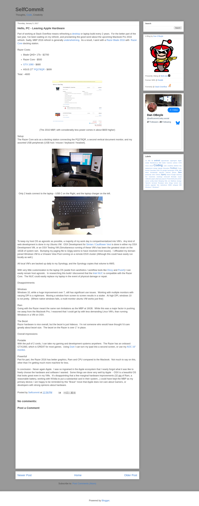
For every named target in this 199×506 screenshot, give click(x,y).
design (155, 168)
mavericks (152, 177)
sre (169, 181)
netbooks (148, 179)
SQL (166, 181)
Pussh (121, 270)
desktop (76, 34)
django (160, 168)
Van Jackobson (162, 185)
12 (146, 160)
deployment (149, 168)
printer (180, 179)
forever (147, 170)
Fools (179, 168)
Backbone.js (154, 163)
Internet (168, 172)
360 (149, 160)
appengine (173, 160)
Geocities (153, 170)
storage (179, 181)
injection (161, 172)
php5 (157, 179)
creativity (170, 165)
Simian (89, 244)
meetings (159, 177)
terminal (154, 183)
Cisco (147, 165)
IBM (180, 170)
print (175, 179)
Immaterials (153, 172)
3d (152, 160)
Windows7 (156, 187)
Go (161, 170)
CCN (179, 163)
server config (149, 181)
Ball (160, 163)
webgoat (175, 185)
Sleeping (161, 181)
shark (156, 181)
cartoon (175, 163)
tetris (166, 183)
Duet (72, 347)
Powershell (170, 179)
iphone (174, 172)
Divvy (110, 270)
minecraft (167, 177)
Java (180, 172)
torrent (176, 183)
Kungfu (173, 174)
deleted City (177, 165)
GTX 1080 (28, 64)
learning (179, 174)
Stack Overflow (163, 87)
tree (180, 183)
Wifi (180, 185)
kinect (169, 174)
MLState (173, 177)
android (157, 160)
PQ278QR (39, 69)
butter (164, 163)
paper (153, 179)
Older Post (130, 475)
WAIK (170, 185)
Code (29, 15)
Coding (158, 165)
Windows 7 (148, 187)
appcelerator (165, 160)
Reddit (160, 80)
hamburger (170, 170)
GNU (158, 170)
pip (160, 179)
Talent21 (148, 183)
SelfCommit (29, 9)
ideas (147, 172)
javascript (148, 174)
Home (78, 475)
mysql (179, 177)
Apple (180, 160)
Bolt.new (165, 76)
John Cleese (156, 174)
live (146, 177)
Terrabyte (161, 183)
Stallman (173, 181)
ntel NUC (98, 273)
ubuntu (147, 185)
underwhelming (71, 40)
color (165, 165)
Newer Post (25, 475)
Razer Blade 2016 (115, 40)
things (171, 183)
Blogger (105, 500)
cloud (151, 165)
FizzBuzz (173, 168)
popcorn (164, 179)
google (165, 170)
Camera (169, 163)
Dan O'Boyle (158, 36)
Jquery (163, 174)
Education (166, 168)
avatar (147, 163)
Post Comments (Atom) (84, 483)
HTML (176, 170)
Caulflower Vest (103, 244)
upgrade (153, 185)
